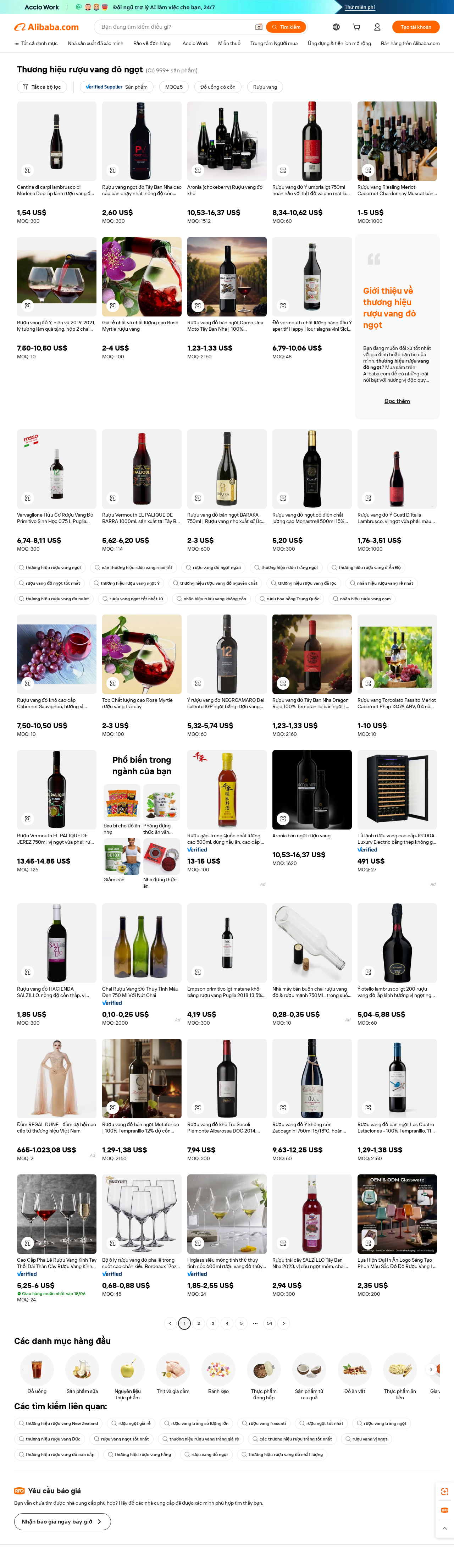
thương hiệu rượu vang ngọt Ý (127, 583)
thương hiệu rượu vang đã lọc (304, 583)
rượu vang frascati (264, 1423)
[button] (259, 27)
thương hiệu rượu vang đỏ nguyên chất (215, 583)
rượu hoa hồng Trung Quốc (290, 599)
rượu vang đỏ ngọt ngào (213, 568)
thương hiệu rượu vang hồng (139, 1455)
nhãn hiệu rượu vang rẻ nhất (382, 583)
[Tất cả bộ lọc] (42, 87)
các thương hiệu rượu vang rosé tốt (133, 568)
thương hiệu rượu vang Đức (50, 1439)
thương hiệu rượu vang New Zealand (58, 1423)
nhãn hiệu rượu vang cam (362, 599)
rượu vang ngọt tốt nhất (121, 1439)
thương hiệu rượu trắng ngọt (286, 568)
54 (269, 1323)
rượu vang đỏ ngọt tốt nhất (49, 583)
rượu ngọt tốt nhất (321, 1423)
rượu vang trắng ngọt (381, 1423)
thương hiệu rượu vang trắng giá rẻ (200, 1439)
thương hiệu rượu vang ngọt (50, 568)
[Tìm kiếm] (286, 27)
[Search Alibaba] (175, 27)
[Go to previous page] (170, 1323)
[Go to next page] (283, 1323)
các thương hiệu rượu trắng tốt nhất (292, 1439)
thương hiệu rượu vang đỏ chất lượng (282, 1455)
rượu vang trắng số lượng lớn (196, 1423)
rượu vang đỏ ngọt (206, 1455)
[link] (445, 1491)
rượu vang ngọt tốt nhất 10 (133, 599)
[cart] (358, 28)
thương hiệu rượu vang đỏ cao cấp (56, 1455)
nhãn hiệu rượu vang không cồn (211, 599)
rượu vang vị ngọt (366, 1439)
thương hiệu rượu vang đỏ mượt (54, 599)
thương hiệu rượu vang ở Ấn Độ (366, 568)
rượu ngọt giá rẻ (131, 1423)
